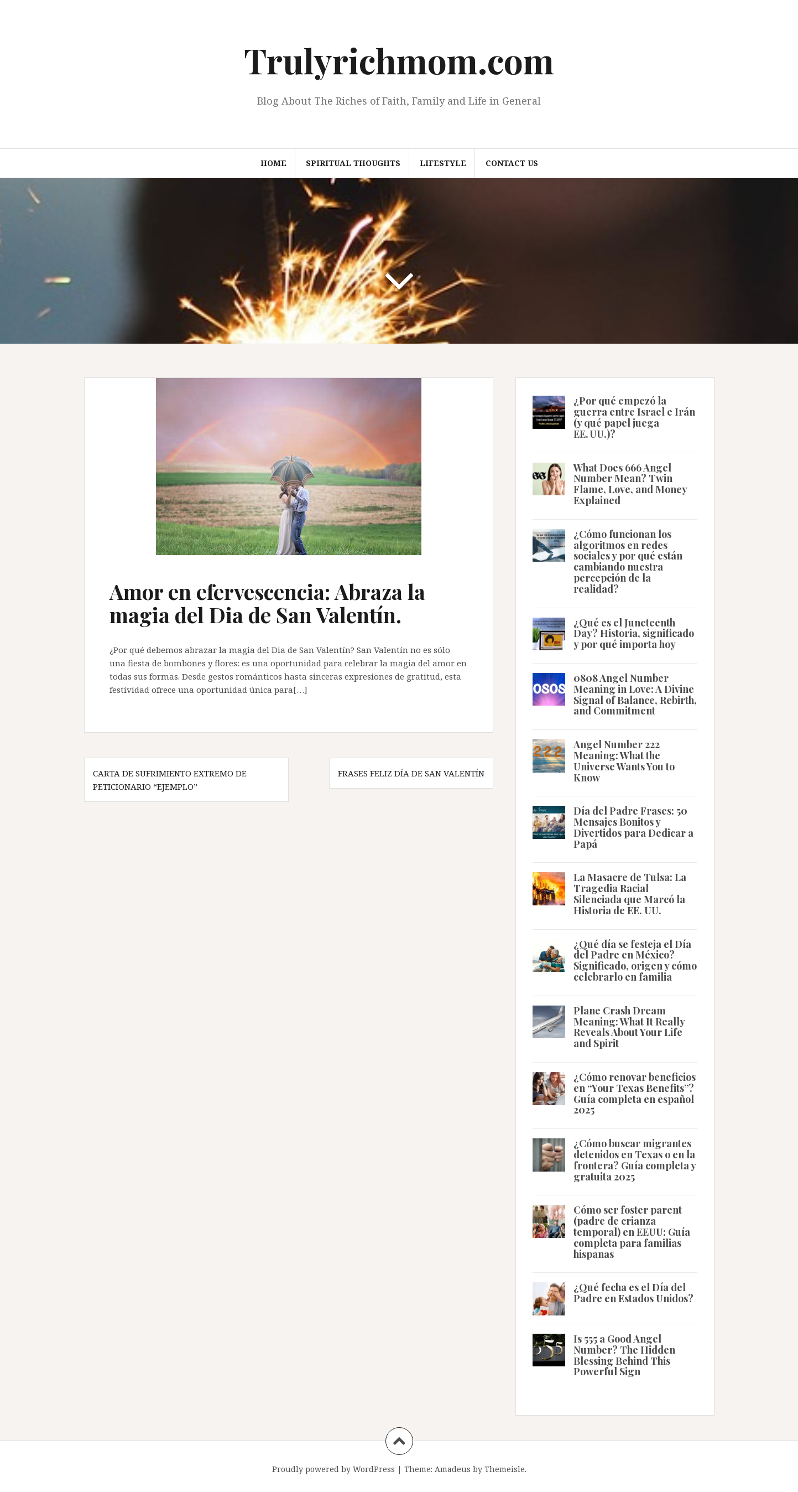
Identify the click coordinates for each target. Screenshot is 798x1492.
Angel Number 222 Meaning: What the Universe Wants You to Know (624, 761)
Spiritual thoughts (353, 163)
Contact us (512, 163)
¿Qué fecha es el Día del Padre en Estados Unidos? (633, 1293)
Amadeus (453, 1469)
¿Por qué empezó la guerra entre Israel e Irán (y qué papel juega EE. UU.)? (634, 417)
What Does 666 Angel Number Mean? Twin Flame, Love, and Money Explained (630, 484)
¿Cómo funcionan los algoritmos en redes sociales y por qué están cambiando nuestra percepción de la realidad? (627, 561)
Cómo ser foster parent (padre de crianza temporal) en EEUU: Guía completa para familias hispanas (631, 1231)
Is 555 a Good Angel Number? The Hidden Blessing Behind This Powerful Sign (624, 1355)
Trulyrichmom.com (399, 60)
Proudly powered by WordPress (333, 1469)
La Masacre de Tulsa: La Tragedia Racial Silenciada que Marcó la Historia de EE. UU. (629, 893)
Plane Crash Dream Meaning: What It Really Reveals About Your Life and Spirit (629, 1027)
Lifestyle (443, 163)
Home (273, 163)
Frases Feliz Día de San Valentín (411, 773)
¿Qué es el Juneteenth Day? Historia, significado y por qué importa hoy (633, 633)
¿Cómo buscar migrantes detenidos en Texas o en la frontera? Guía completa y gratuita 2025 (634, 1160)
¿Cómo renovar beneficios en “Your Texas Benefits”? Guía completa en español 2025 (634, 1093)
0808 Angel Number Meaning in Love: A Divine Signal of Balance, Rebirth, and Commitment (635, 694)
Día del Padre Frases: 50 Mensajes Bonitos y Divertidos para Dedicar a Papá (633, 827)
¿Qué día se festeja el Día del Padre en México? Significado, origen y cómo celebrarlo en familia (635, 960)
